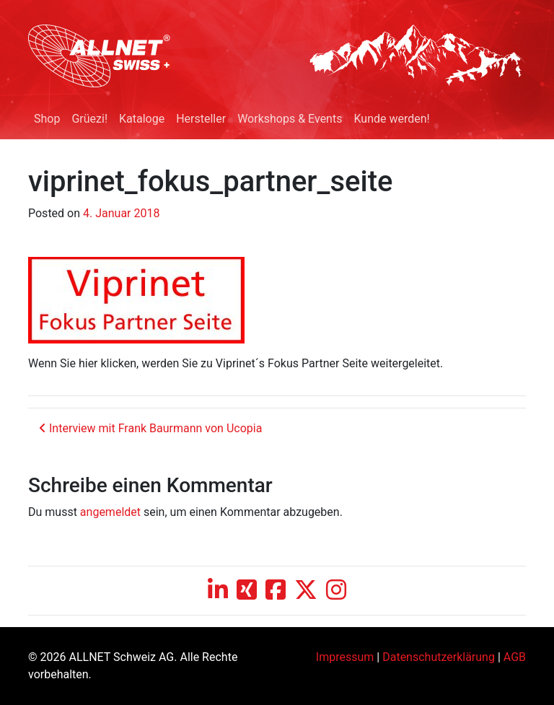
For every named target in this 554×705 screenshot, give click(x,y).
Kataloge (141, 119)
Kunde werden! (391, 119)
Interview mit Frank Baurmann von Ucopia (150, 428)
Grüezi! (89, 119)
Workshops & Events (289, 119)
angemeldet (110, 512)
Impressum (345, 657)
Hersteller (201, 119)
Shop (47, 119)
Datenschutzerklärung (438, 657)
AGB (515, 657)
